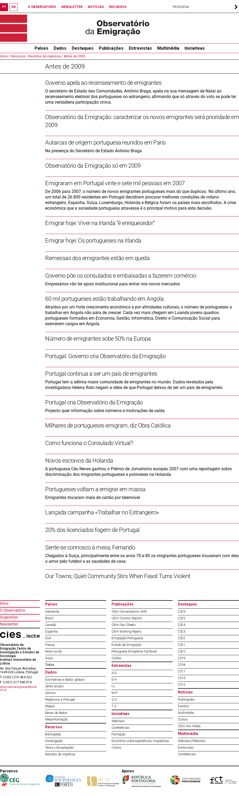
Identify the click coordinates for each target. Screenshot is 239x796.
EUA (48, 638)
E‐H (114, 679)
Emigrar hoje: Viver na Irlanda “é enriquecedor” (100, 223)
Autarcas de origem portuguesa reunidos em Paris (105, 142)
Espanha (51, 631)
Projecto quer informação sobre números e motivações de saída (105, 410)
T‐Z (114, 706)
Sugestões (9, 617)
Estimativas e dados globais (65, 679)
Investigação (54, 741)
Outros (116, 748)
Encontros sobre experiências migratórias (140, 741)
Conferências (121, 728)
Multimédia (168, 48)
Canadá (50, 625)
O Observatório (12, 610)
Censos (50, 693)
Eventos (183, 706)
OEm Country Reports (127, 618)
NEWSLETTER (72, 7)
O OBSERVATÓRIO (42, 7)
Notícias (185, 692)
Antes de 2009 (74, 56)
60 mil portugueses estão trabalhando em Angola (104, 298)
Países (51, 604)
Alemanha (52, 611)
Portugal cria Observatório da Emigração (94, 402)
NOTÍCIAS (96, 7)
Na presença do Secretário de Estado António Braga (93, 150)
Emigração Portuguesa (127, 638)
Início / (5, 56)
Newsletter (9, 624)
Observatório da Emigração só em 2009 (92, 165)
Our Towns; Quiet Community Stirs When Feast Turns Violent (117, 576)
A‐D (114, 673)
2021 (181, 645)
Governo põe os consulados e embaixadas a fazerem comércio (120, 275)
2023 (181, 631)
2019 (181, 658)
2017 (181, 671)
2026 (181, 611)
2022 (181, 638)
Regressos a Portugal (60, 699)
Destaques (82, 48)
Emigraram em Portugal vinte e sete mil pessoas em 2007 (115, 183)
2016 (181, 678)
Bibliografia (53, 734)
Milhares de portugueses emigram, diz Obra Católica (107, 425)
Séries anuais (54, 686)
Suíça (49, 658)
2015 (181, 685)
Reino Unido (53, 651)
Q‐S (114, 699)
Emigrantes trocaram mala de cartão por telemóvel (92, 497)
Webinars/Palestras (192, 741)
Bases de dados (56, 713)
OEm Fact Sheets (124, 625)
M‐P (114, 693)
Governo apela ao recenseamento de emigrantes (103, 82)
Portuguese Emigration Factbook (134, 651)
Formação (118, 734)
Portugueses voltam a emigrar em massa (95, 489)
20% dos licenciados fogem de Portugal (92, 530)
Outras (116, 658)
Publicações (111, 48)
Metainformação (56, 719)
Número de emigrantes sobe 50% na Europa (98, 338)
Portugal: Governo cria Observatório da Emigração (105, 356)
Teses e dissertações (59, 748)
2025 (181, 618)
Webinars (118, 721)
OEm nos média (189, 726)
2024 (181, 625)
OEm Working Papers (127, 631)
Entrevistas (140, 48)
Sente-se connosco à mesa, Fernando (90, 547)
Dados (60, 48)
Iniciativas (195, 48)
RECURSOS (117, 7)
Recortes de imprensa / (45, 56)
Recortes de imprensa (60, 754)
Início (4, 603)
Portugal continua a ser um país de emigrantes (101, 373)
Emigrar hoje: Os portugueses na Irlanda (93, 240)
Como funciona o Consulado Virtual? (89, 443)
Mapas (50, 706)
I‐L (113, 686)
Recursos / (18, 56)
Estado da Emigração (126, 645)
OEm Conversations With (129, 611)
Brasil (49, 618)
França (50, 645)
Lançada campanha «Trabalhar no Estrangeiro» (102, 512)
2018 (181, 665)
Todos (49, 665)
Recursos (53, 727)
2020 (181, 651)
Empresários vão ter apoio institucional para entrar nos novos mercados (112, 283)
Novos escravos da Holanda (79, 460)
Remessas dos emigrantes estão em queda (97, 258)
